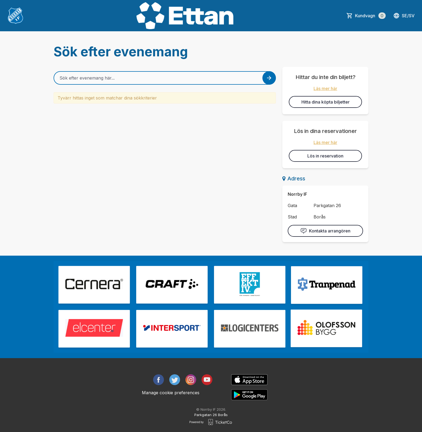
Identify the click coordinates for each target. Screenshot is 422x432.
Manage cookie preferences (170, 392)
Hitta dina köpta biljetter (325, 102)
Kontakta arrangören (325, 231)
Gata (292, 205)
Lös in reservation (325, 156)
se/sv (403, 15)
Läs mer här (325, 88)
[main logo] (15, 15)
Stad (292, 217)
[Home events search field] (165, 78)
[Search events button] (269, 78)
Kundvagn (370, 15)
